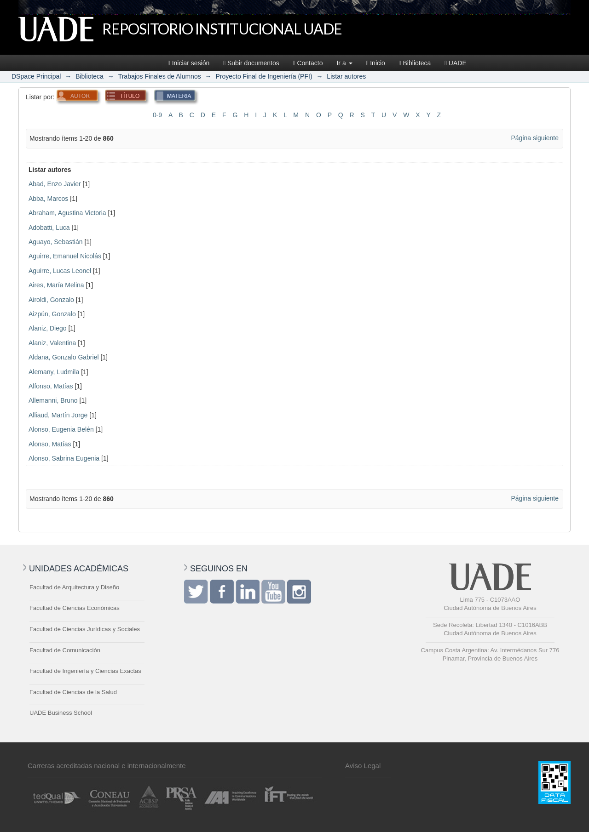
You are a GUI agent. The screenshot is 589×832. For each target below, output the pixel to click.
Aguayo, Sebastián (56, 241)
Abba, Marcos (48, 198)
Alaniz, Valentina (52, 343)
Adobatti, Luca (49, 227)
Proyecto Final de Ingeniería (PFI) (263, 76)
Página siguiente (535, 138)
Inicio (375, 63)
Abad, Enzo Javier (55, 184)
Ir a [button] (344, 63)
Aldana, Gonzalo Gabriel (64, 357)
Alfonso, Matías (51, 386)
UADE (456, 63)
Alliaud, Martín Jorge (58, 415)
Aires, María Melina (56, 285)
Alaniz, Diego (48, 328)
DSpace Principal (36, 76)
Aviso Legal (363, 765)
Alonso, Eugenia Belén (61, 429)
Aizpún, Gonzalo (52, 314)
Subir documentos (251, 63)
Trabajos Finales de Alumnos (159, 76)
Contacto (308, 63)
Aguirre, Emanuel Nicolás (65, 256)
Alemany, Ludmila (54, 372)
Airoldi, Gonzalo (51, 299)
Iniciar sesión (188, 63)
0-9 (157, 115)
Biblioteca (415, 63)
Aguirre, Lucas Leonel (60, 270)
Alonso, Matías (50, 444)
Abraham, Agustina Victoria (67, 213)
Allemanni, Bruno (53, 400)
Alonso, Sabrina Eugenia (64, 458)
